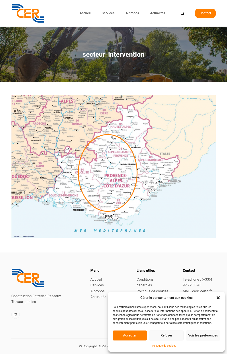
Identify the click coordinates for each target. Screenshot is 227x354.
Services (108, 13)
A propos (132, 13)
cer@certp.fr (202, 291)
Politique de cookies (164, 345)
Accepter (129, 335)
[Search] (182, 13)
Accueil (85, 13)
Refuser (166, 335)
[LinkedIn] (15, 315)
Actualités (157, 13)
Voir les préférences (203, 335)
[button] (218, 297)
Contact (205, 13)
